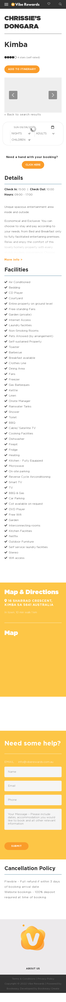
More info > (13, 259)
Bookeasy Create (48, 988)
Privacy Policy (46, 979)
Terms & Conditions (23, 979)
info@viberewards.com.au (35, 762)
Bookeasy (13, 988)
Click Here (33, 165)
